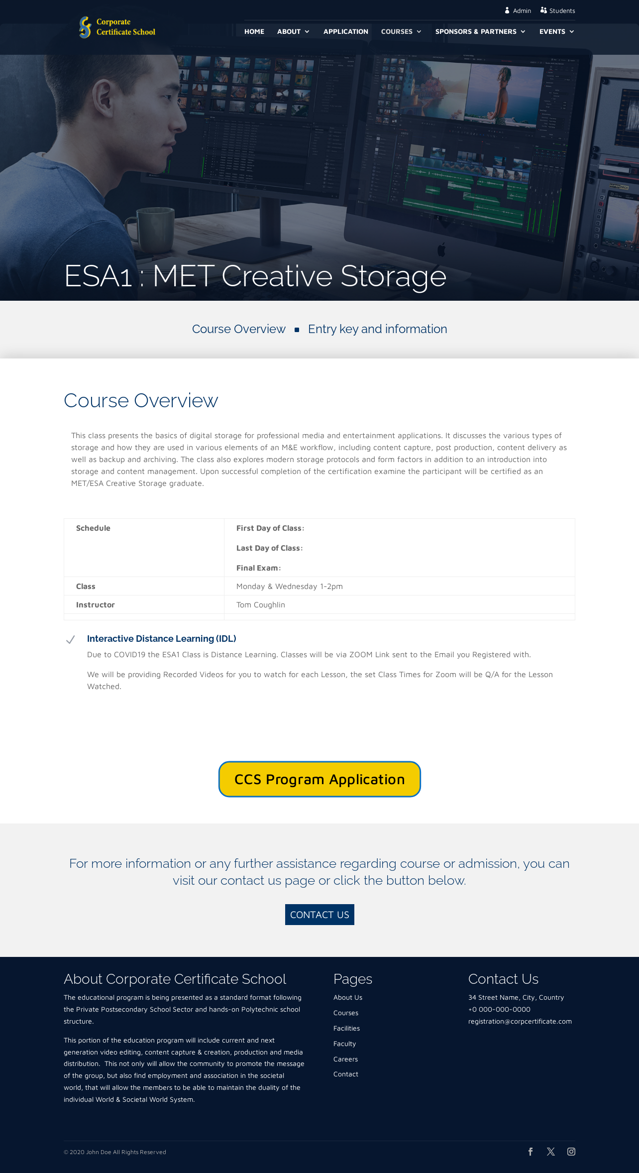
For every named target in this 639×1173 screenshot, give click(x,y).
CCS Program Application (319, 778)
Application (345, 31)
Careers (345, 1059)
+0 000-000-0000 (499, 1009)
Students (562, 10)
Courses (397, 31)
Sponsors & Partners (476, 31)
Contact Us (319, 914)
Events (552, 31)
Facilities (346, 1028)
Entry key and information (377, 329)
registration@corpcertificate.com (520, 1021)
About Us (347, 997)
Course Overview (239, 329)
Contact (345, 1073)
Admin (522, 10)
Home (254, 31)
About (289, 31)
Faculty (344, 1043)
